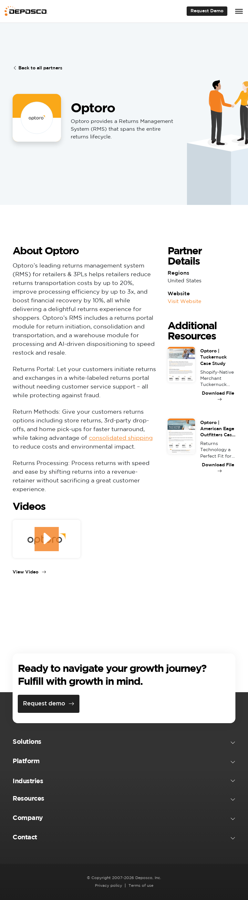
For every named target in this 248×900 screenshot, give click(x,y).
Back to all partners (37, 68)
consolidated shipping (121, 438)
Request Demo (207, 11)
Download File (218, 393)
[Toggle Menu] (239, 11)
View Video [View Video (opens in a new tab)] (29, 572)
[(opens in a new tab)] (46, 539)
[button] (124, 743)
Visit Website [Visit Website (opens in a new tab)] (184, 301)
